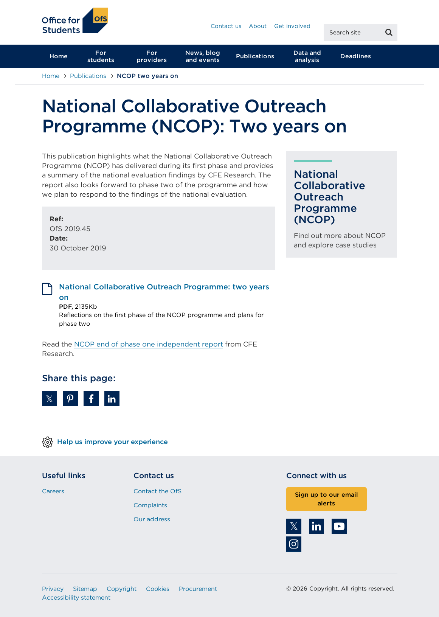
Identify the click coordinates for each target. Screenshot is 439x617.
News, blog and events (202, 56)
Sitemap (85, 588)
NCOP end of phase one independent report (148, 344)
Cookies (157, 588)
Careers (53, 491)
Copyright (122, 588)
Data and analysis (307, 56)
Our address (151, 519)
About (258, 26)
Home (59, 56)
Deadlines (355, 56)
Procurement (198, 588)
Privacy (53, 588)
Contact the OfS (157, 491)
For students (100, 56)
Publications (255, 56)
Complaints (150, 505)
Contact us (226, 26)
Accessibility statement (76, 597)
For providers (152, 56)
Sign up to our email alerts (326, 499)
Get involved (292, 26)
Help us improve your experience (112, 441)
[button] (49, 398)
